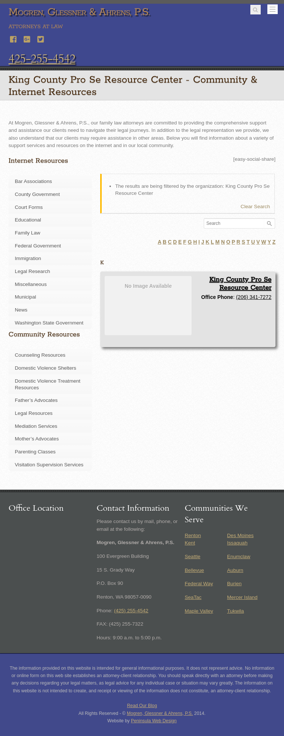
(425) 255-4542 (131, 610)
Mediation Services (36, 426)
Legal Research (32, 271)
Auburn (235, 570)
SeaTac (193, 597)
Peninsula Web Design (154, 720)
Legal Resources (34, 413)
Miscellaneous (31, 284)
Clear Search (255, 206)
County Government (37, 194)
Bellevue (194, 570)
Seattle (192, 556)
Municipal (25, 297)
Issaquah (237, 543)
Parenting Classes (35, 451)
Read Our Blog (142, 705)
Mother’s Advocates (37, 439)
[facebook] (14, 38)
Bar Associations (33, 181)
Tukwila (235, 611)
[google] (27, 38)
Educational (28, 220)
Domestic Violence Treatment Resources (47, 384)
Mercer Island (242, 597)
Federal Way (199, 583)
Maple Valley (199, 611)
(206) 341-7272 (253, 297)
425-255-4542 (42, 59)
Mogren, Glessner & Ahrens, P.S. (160, 713)
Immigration (28, 258)
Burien (234, 583)
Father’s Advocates (36, 400)
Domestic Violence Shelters (45, 368)
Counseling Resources (40, 355)
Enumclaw (238, 556)
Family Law (27, 233)
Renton (193, 535)
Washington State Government (49, 323)
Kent (190, 543)
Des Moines (240, 535)
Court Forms (29, 207)
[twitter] (41, 38)
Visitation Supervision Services (49, 464)
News (21, 310)
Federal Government (38, 246)
